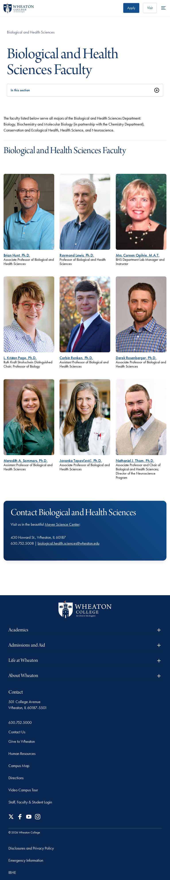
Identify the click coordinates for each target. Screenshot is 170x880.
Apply (131, 8)
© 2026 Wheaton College (24, 832)
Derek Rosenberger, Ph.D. (136, 357)
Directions (15, 777)
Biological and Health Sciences (30, 32)
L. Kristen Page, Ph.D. (20, 357)
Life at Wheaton (84, 660)
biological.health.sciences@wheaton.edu (68, 543)
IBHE (12, 872)
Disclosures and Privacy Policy (31, 848)
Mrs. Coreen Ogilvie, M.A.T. (137, 255)
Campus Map (18, 765)
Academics (84, 630)
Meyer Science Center (62, 524)
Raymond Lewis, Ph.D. (77, 255)
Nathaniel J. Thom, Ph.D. (135, 460)
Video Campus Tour (23, 790)
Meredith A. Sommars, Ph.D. (26, 460)
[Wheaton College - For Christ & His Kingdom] (85, 609)
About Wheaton (84, 676)
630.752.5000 (20, 722)
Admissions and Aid (84, 645)
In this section (20, 90)
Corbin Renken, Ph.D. (76, 357)
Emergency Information (25, 860)
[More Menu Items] (163, 8)
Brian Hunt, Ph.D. (17, 255)
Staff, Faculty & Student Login (30, 802)
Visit (150, 8)
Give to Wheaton (21, 741)
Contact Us (16, 732)
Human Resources (21, 753)
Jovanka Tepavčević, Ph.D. (81, 460)
